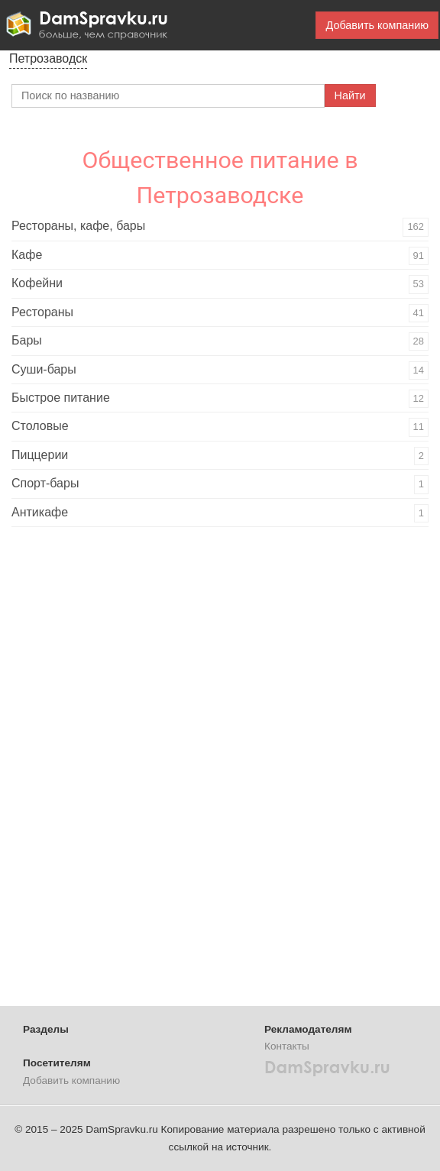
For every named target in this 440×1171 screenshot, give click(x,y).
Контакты (286, 1046)
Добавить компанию (377, 25)
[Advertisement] (126, 771)
